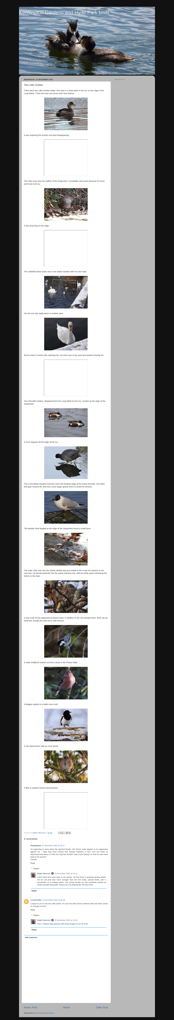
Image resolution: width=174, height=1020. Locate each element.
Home (66, 1007)
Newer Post (30, 1007)
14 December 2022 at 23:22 (66, 873)
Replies (36, 869)
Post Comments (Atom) (44, 1013)
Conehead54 (35, 900)
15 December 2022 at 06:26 (53, 900)
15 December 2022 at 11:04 (66, 920)
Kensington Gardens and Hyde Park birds (64, 12)
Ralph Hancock (44, 873)
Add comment (31, 937)
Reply (32, 863)
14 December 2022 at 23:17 (53, 846)
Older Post (102, 1007)
